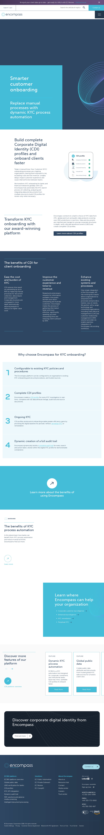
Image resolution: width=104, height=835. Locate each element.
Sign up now (86, 787)
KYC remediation (64, 618)
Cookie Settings (9, 826)
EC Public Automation (43, 779)
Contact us (96, 8)
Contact (61, 785)
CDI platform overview (13, 687)
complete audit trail (46, 446)
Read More (58, 689)
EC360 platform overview (14, 779)
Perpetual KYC (63, 622)
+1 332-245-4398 (89, 794)
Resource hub (63, 782)
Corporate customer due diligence (71, 611)
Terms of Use (64, 826)
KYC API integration (11, 791)
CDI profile (35, 397)
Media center (63, 788)
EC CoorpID (39, 788)
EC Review (39, 785)
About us (61, 779)
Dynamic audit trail (11, 794)
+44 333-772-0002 (89, 800)
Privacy (18, 826)
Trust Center (73, 826)
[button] (6, 669)
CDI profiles (8, 788)
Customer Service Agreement (31, 826)
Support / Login (8, 7)
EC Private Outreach (42, 782)
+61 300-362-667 (89, 806)
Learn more (8, 564)
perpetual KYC (56, 424)
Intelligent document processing (16, 802)
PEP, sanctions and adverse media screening (14, 798)
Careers (61, 791)
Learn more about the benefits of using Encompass (52, 494)
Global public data (11, 782)
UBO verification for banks (14, 785)
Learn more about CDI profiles (70, 233)
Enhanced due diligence (67, 615)
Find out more (81, 2)
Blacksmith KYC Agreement (49, 826)
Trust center (62, 794)
